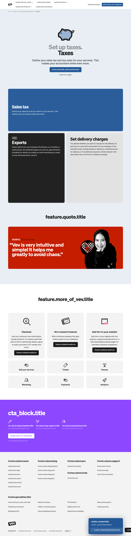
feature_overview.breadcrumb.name (23, 11)
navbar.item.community (44, 7)
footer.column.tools (77, 472)
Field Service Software (16, 507)
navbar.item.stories (15, 482)
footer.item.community (105, 474)
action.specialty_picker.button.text (65, 69)
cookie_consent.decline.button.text (107, 530)
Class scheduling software (47, 511)
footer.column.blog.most (46, 470)
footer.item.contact (104, 466)
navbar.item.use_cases (24, 2)
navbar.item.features (24, 7)
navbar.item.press (14, 487)
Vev (9, 11)
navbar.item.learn (61, 2)
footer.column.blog (47, 460)
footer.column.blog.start (46, 474)
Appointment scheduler (75, 511)
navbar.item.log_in (94, 4)
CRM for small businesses (47, 507)
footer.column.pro (76, 460)
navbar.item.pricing (43, 2)
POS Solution (72, 502)
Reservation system (104, 502)
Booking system (13, 511)
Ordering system (103, 507)
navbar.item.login (14, 470)
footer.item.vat (72, 478)
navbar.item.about (14, 478)
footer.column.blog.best (46, 478)
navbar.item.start (14, 466)
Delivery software (44, 502)
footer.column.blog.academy (48, 466)
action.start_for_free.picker (112, 4)
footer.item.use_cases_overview (19, 502)
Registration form (73, 507)
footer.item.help (102, 470)
